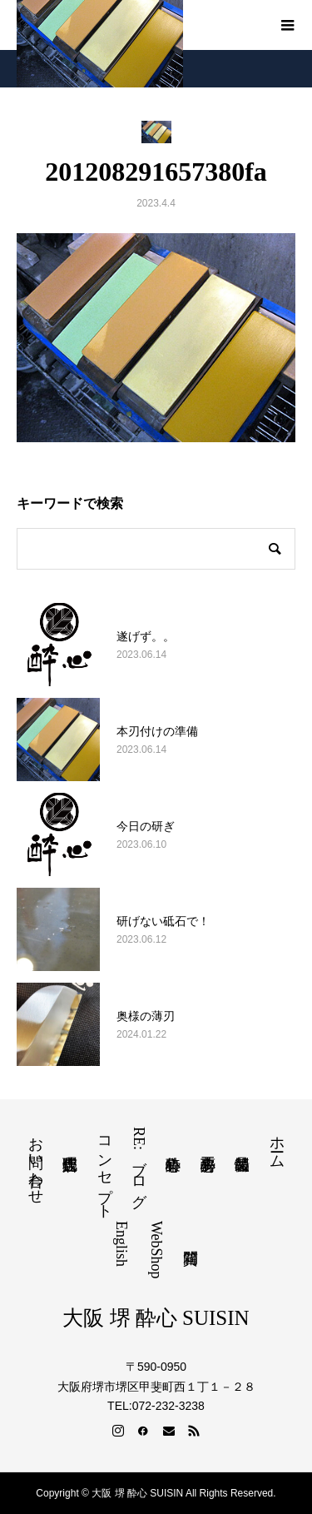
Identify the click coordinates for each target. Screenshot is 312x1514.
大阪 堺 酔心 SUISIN (155, 1318)
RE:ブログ (139, 1163)
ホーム (277, 1144)
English (121, 1244)
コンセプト (105, 1169)
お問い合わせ (35, 1162)
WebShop (156, 1250)
